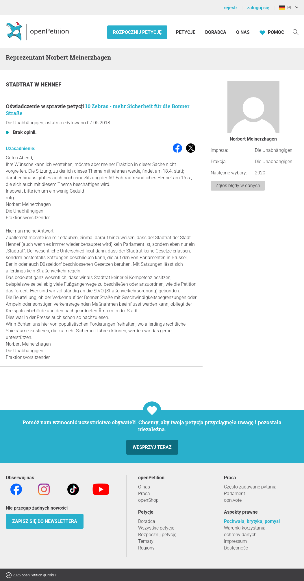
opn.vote (233, 500)
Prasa (144, 493)
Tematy (145, 541)
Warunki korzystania (245, 528)
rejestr (230, 7)
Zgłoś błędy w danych (238, 185)
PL (285, 7)
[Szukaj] (296, 31)
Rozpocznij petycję (137, 32)
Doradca (215, 32)
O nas (243, 32)
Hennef (51, 84)
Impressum (235, 541)
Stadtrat (20, 84)
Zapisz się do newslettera (44, 521)
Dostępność (236, 548)
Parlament (234, 493)
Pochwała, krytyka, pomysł (252, 521)
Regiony (146, 548)
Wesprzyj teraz (152, 447)
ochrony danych (240, 534)
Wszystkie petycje (156, 528)
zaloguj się (258, 7)
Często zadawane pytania (250, 487)
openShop (148, 500)
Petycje (186, 32)
